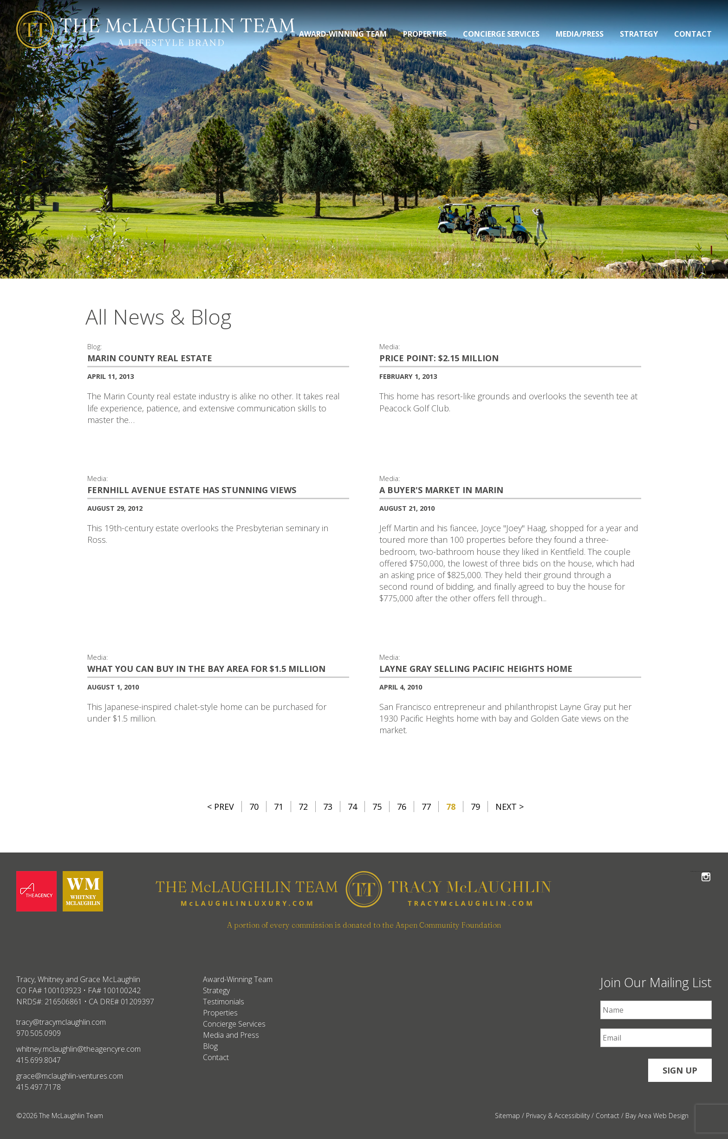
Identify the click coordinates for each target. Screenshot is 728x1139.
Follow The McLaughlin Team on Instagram (706, 871)
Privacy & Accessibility (558, 1115)
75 (377, 806)
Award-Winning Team (343, 34)
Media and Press (231, 1035)
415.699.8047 (38, 1060)
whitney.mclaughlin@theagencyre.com (78, 1049)
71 (278, 806)
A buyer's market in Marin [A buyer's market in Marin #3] (441, 489)
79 (475, 806)
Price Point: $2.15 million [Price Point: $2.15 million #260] (439, 358)
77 (426, 806)
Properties (425, 34)
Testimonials (223, 1001)
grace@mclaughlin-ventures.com (69, 1076)
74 (352, 806)
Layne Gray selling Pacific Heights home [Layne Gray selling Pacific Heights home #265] (475, 668)
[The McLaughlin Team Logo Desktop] (155, 29)
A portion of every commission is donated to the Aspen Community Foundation (364, 925)
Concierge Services (501, 34)
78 (450, 806)
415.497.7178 (38, 1087)
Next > (509, 806)
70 (254, 806)
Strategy (639, 34)
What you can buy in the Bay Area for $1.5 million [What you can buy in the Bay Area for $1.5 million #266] (206, 668)
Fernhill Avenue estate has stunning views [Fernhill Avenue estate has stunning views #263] (191, 489)
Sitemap (507, 1115)
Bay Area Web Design (657, 1115)
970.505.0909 (38, 1033)
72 (303, 806)
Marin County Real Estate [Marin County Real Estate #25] (149, 358)
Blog (210, 1046)
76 (401, 806)
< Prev (220, 806)
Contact (693, 34)
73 (327, 806)
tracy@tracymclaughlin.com (61, 1022)
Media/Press (580, 34)
